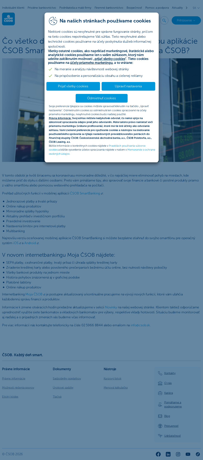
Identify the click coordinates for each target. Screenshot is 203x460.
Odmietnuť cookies (101, 98)
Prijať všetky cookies (73, 86)
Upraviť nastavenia (128, 86)
